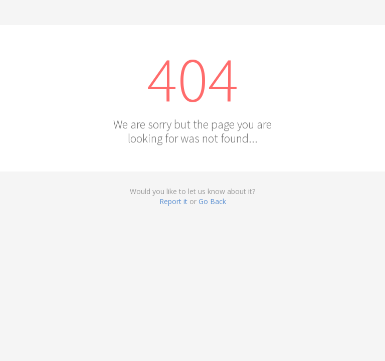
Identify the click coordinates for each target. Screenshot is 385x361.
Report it (173, 201)
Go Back (212, 201)
